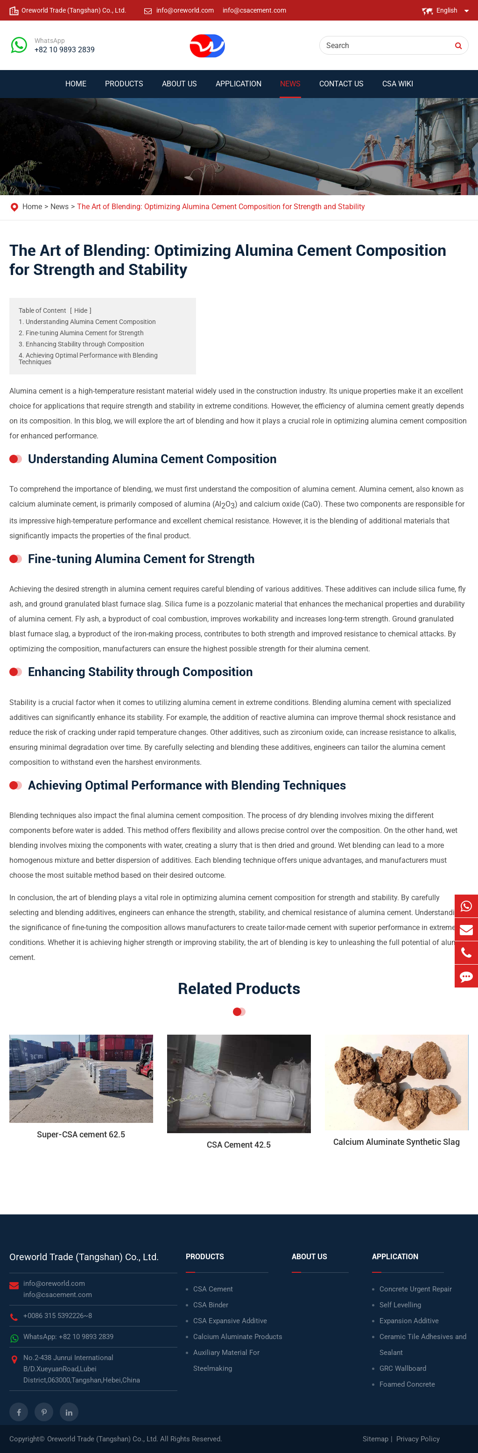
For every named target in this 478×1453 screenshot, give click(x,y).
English (446, 10)
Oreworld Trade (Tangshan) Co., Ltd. (84, 1257)
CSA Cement (213, 1289)
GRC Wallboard (403, 1368)
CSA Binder (210, 1305)
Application (238, 88)
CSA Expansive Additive (230, 1321)
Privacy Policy (418, 1439)
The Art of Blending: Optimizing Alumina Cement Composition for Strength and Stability (221, 206)
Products (124, 88)
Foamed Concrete (407, 1384)
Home (75, 88)
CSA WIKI (397, 88)
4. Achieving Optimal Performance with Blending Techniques (88, 359)
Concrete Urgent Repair (416, 1289)
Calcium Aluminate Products (237, 1337)
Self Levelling (400, 1305)
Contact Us (341, 88)
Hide (80, 310)
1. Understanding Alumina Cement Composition (87, 321)
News (290, 88)
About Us (179, 88)
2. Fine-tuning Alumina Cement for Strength (81, 333)
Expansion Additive (409, 1321)
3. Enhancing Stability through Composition (81, 344)
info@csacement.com (254, 10)
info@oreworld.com (185, 10)
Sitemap (375, 1439)
